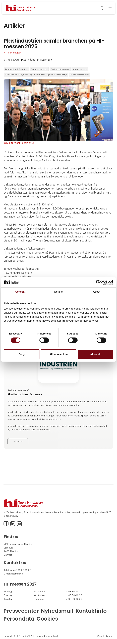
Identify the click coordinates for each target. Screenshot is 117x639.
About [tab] (96, 291)
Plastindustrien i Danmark (36, 59)
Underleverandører (79, 75)
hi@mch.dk (17, 573)
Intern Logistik (80, 69)
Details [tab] (58, 291)
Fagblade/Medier (39, 69)
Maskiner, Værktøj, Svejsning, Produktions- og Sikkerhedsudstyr (36, 75)
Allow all (95, 354)
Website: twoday (105, 636)
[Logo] (20, 8)
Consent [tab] (20, 291)
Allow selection (58, 354)
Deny (22, 354)
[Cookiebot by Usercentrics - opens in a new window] (98, 282)
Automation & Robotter (16, 69)
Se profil (17, 441)
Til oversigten (14, 52)
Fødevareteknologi (60, 69)
